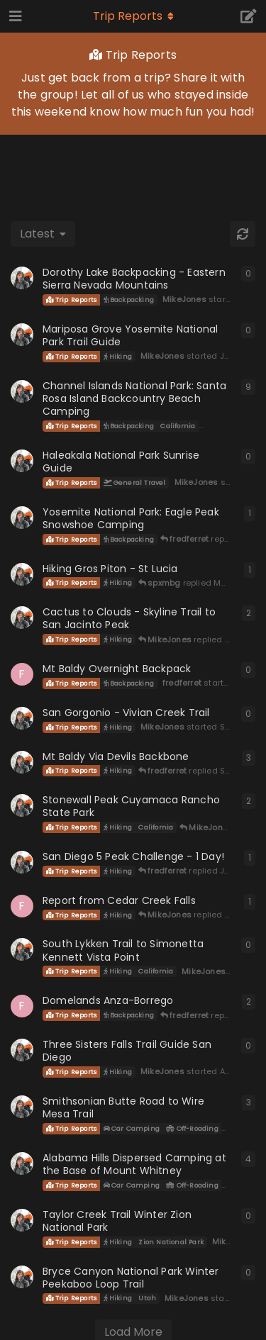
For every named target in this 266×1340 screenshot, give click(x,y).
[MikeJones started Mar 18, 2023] (22, 1220)
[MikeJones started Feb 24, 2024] (22, 574)
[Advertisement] (133, 170)
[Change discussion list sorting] (43, 234)
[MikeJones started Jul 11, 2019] (22, 1163)
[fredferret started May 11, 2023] (22, 1006)
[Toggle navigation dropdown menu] (133, 16)
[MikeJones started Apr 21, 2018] (22, 1106)
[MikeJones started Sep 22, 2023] (22, 718)
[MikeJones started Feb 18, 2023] (22, 1277)
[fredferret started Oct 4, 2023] (22, 674)
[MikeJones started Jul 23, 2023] (22, 762)
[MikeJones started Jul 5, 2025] (22, 334)
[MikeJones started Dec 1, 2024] (22, 461)
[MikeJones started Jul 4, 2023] (22, 862)
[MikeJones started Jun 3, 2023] (22, 949)
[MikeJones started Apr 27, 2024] (22, 517)
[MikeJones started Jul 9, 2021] (22, 805)
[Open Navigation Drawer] (14, 16)
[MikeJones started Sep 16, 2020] (22, 391)
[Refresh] (242, 234)
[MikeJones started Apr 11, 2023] (22, 1050)
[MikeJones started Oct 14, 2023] (22, 617)
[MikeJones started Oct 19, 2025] (22, 278)
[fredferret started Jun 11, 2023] (22, 906)
